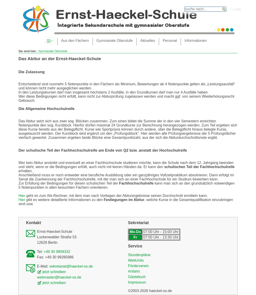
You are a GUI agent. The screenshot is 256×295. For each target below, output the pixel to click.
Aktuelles (147, 41)
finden (224, 9)
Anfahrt (134, 271)
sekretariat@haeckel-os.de (71, 266)
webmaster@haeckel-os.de (59, 277)
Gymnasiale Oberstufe (52, 51)
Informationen (196, 41)
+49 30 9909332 (57, 252)
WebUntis (136, 260)
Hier (21, 196)
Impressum (137, 282)
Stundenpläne (139, 255)
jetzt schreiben (54, 272)
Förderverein (138, 266)
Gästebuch (137, 277)
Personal (170, 41)
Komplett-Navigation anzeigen (53, 41)
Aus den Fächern (75, 41)
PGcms (235, 9)
